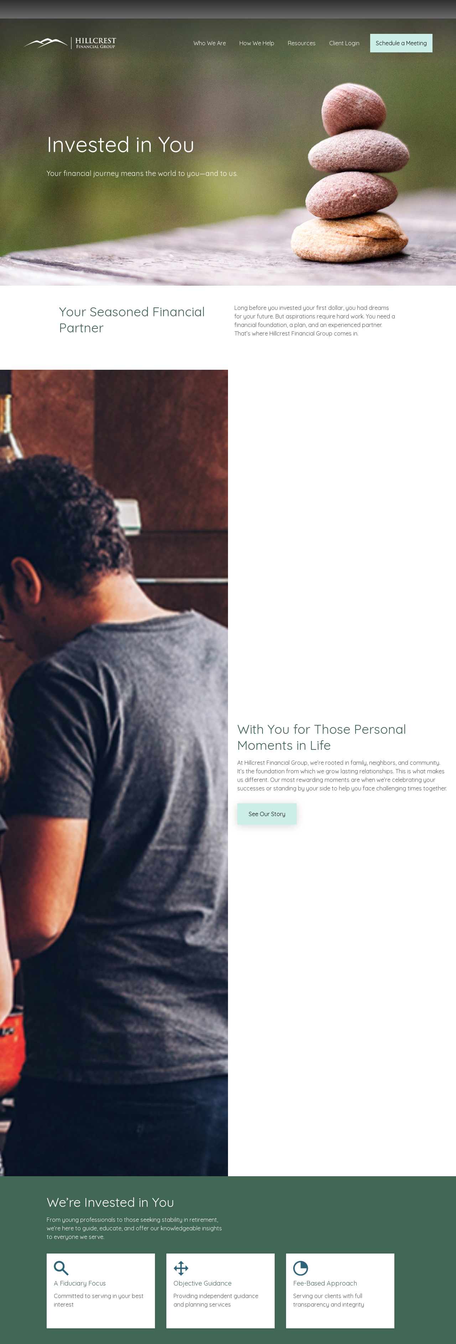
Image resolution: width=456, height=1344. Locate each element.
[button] (210, 18)
